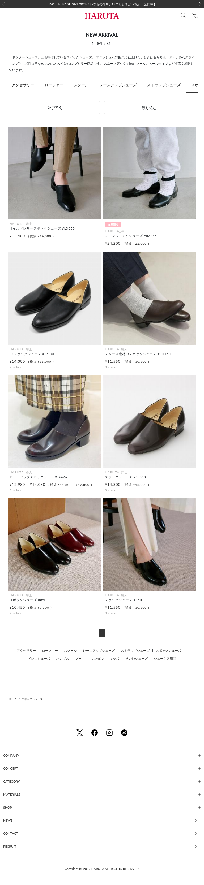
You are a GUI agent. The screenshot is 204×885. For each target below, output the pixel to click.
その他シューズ (136, 658)
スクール (81, 85)
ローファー (54, 85)
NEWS (7, 820)
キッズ (114, 658)
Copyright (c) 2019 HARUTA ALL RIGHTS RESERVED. (102, 869)
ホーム (13, 699)
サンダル (97, 658)
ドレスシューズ (39, 658)
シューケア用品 (165, 658)
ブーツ (80, 658)
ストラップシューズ (164, 85)
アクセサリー (23, 85)
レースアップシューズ (118, 85)
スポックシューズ (168, 651)
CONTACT (10, 833)
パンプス (62, 658)
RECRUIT (9, 846)
